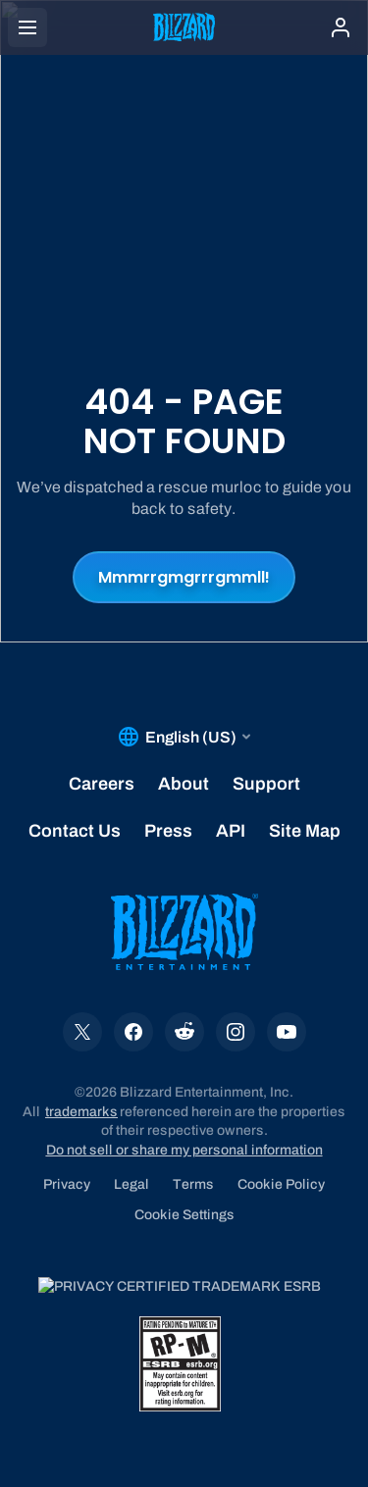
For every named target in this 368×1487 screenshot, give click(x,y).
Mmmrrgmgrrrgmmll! (184, 577)
